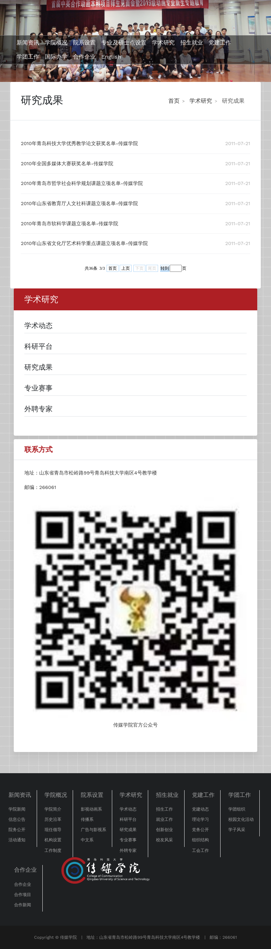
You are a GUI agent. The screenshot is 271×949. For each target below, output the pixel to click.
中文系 (87, 839)
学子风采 (236, 829)
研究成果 (233, 100)
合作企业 (84, 56)
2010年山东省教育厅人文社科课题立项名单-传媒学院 (79, 203)
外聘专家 (128, 850)
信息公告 (16, 819)
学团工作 (28, 56)
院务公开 (16, 829)
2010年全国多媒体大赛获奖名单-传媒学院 (67, 163)
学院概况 (56, 42)
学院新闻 (16, 809)
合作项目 (22, 894)
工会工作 (200, 850)
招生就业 (191, 42)
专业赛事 (128, 839)
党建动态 (200, 809)
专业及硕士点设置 (123, 42)
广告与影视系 (93, 829)
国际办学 (56, 56)
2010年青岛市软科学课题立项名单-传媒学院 (69, 223)
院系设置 (84, 42)
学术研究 (163, 42)
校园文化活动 (241, 819)
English (111, 56)
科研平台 (128, 819)
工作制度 (52, 850)
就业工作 (164, 819)
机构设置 (52, 839)
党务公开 (200, 829)
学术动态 (128, 809)
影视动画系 (91, 809)
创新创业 (164, 829)
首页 (174, 100)
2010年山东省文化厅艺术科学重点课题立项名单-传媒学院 (84, 243)
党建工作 (220, 42)
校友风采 (164, 839)
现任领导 (52, 829)
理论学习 (200, 819)
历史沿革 (52, 819)
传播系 (87, 819)
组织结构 (200, 839)
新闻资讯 (28, 42)
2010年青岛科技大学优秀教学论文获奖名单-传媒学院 (79, 143)
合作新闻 (22, 904)
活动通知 (16, 839)
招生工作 (164, 809)
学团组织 (236, 809)
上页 (125, 268)
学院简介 (52, 809)
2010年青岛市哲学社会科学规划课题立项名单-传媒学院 (82, 183)
